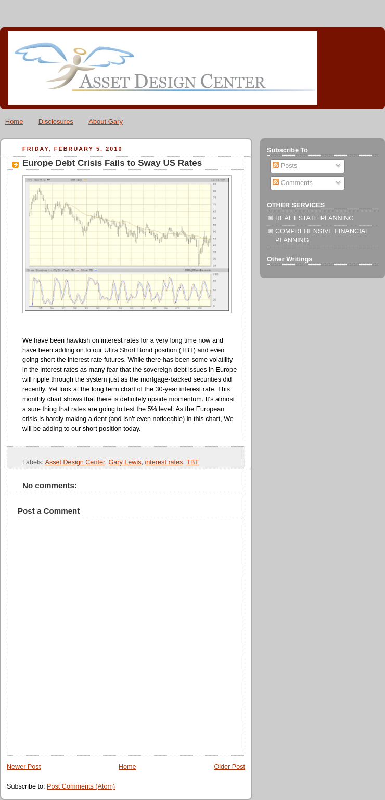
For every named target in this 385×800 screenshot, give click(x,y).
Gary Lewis (124, 462)
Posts (285, 165)
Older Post (229, 766)
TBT (192, 462)
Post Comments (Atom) (81, 786)
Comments (292, 183)
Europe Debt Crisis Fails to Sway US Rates (112, 163)
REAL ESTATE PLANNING (314, 218)
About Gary (105, 121)
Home (14, 121)
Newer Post (24, 766)
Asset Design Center (75, 462)
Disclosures (55, 121)
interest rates (164, 462)
